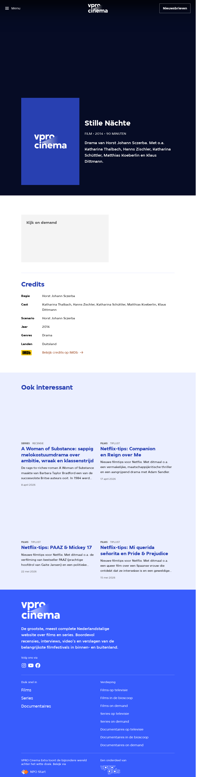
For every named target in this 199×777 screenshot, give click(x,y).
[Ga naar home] (98, 8)
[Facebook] (37, 665)
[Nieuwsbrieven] (174, 8)
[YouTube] (30, 665)
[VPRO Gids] (110, 770)
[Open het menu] (13, 8)
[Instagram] (23, 665)
